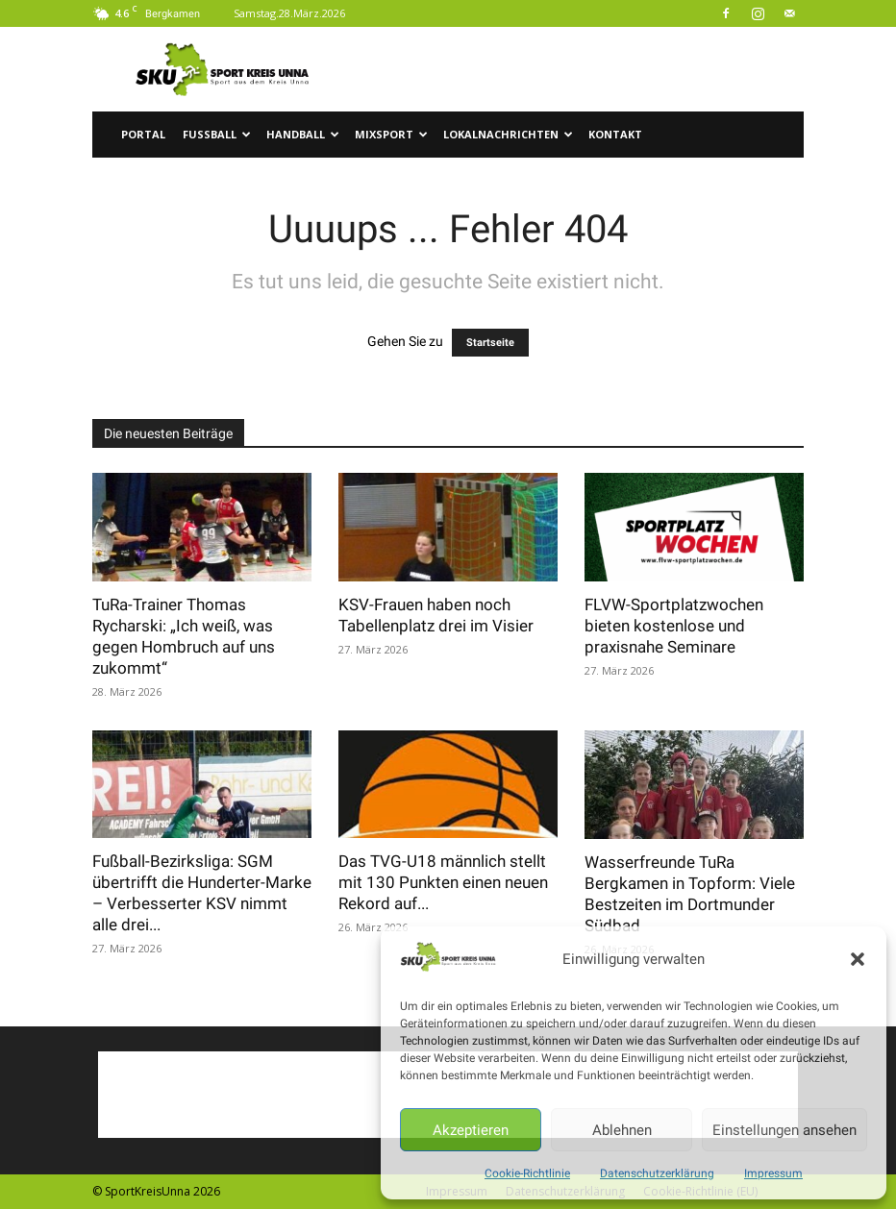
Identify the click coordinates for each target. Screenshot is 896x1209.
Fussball (217, 134)
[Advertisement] (578, 69)
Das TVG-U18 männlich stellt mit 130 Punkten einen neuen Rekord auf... (443, 882)
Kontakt (615, 134)
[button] (857, 959)
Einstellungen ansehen (784, 1130)
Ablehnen (622, 1130)
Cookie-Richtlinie (527, 1173)
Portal (143, 134)
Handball (302, 134)
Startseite (490, 342)
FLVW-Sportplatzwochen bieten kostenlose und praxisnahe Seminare (674, 625)
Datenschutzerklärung (657, 1173)
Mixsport (391, 134)
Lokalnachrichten (508, 134)
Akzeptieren (471, 1130)
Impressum (773, 1173)
